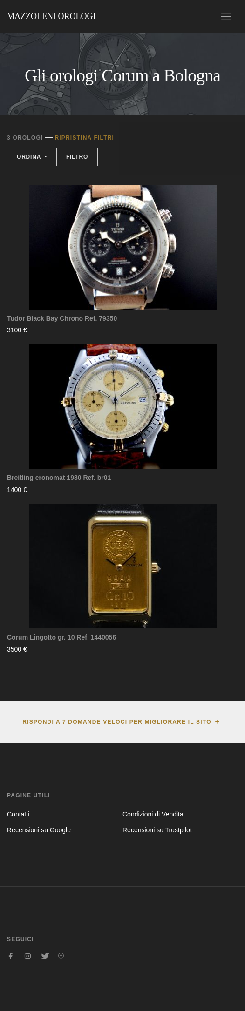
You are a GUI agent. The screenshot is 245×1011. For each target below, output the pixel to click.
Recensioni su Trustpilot (157, 830)
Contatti (18, 814)
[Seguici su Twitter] (44, 956)
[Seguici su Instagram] (27, 956)
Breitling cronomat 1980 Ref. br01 (59, 477)
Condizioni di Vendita (153, 814)
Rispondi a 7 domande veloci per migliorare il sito (116, 722)
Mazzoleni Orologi (51, 16)
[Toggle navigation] (226, 16)
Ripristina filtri (84, 138)
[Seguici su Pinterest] (61, 956)
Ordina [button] (30, 157)
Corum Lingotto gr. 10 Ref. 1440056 (61, 637)
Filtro (77, 157)
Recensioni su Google (39, 830)
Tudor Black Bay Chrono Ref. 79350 (62, 318)
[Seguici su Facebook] (10, 956)
